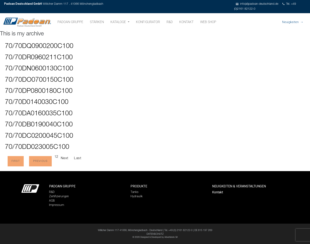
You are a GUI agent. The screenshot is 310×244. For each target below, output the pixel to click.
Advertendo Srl (171, 237)
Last (77, 158)
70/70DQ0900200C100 (39, 46)
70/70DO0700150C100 (39, 80)
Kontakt (186, 22)
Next (65, 158)
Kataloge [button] (118, 22)
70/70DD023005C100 (37, 147)
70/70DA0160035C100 (39, 114)
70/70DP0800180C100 (39, 91)
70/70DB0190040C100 (39, 125)
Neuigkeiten (290, 22)
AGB (52, 200)
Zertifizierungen (59, 196)
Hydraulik (136, 196)
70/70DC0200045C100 (39, 136)
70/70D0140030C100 (36, 102)
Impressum (56, 205)
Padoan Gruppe (70, 22)
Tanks (134, 192)
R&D (170, 22)
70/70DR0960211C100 (39, 58)
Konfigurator (148, 22)
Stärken (97, 22)
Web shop (208, 22)
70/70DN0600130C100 (39, 69)
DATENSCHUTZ (155, 234)
